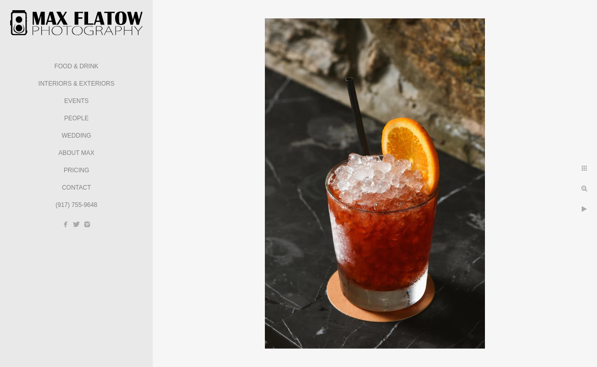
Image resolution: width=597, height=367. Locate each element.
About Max (76, 152)
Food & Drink (77, 66)
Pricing (76, 170)
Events (76, 100)
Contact (76, 187)
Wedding (76, 135)
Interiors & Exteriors (76, 83)
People (76, 118)
